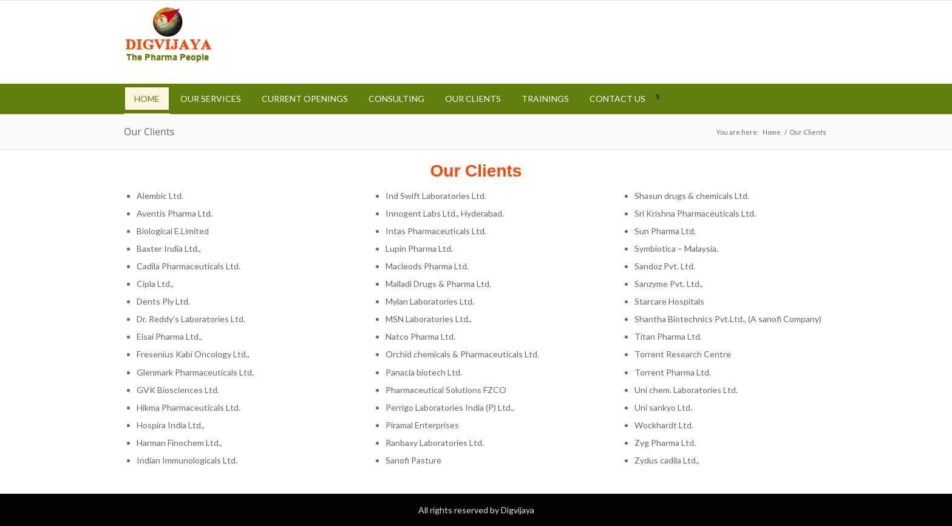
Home (772, 132)
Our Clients (149, 131)
